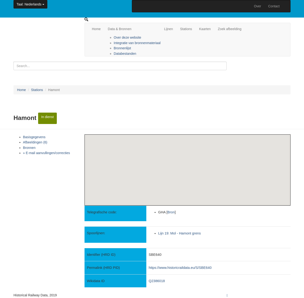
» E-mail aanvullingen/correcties (46, 153)
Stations (186, 29)
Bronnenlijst (122, 48)
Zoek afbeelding (229, 29)
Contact (274, 6)
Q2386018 (157, 281)
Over (257, 6)
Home (96, 29)
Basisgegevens (34, 137)
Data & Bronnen (119, 29)
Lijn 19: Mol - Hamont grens (179, 233)
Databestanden (125, 53)
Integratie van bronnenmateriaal (137, 43)
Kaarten (205, 29)
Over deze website (127, 37)
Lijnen (168, 29)
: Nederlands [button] (30, 4)
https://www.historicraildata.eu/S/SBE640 (180, 268)
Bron (171, 212)
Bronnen (29, 148)
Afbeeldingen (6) (35, 142)
